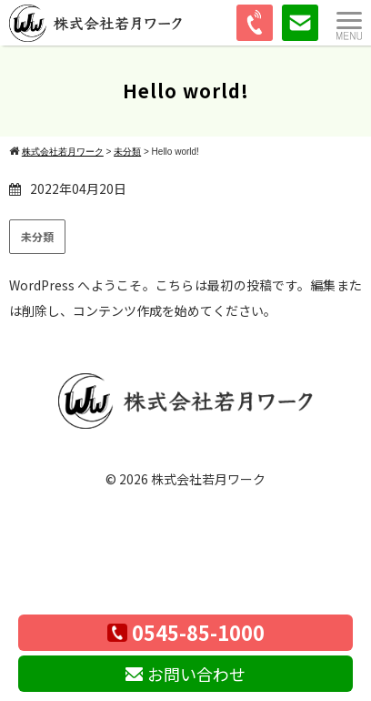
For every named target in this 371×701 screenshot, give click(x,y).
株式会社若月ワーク (208, 479)
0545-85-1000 (186, 632)
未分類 (37, 236)
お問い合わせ (185, 674)
